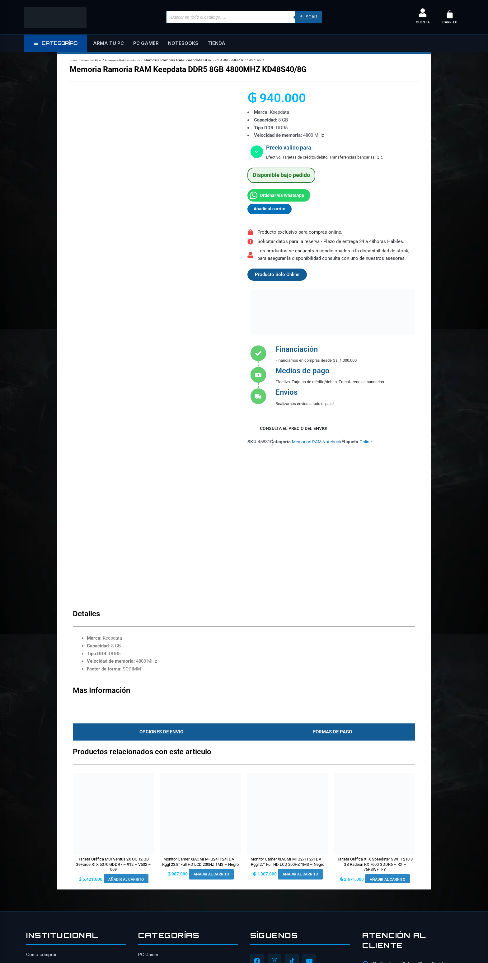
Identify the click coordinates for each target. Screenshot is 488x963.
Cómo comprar (41, 801)
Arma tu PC (108, 43)
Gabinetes (148, 835)
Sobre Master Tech (46, 812)
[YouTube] (309, 807)
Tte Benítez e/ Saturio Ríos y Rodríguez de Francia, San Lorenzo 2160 (416, 814)
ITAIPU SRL (193, 946)
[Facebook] (257, 807)
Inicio (74, 60)
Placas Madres (153, 858)
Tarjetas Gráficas (155, 824)
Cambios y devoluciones (51, 824)
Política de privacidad (48, 835)
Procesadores (152, 847)
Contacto (35, 869)
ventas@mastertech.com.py (400, 841)
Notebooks (183, 43)
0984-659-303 (387, 829)
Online (371, 443)
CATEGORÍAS (55, 43)
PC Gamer (146, 43)
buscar (307, 17)
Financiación (39, 881)
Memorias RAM (96, 60)
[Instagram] (274, 807)
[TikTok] (292, 807)
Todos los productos (47, 858)
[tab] (159, 578)
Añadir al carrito (271, 209)
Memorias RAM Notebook (135, 60)
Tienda (216, 43)
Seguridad (37, 847)
